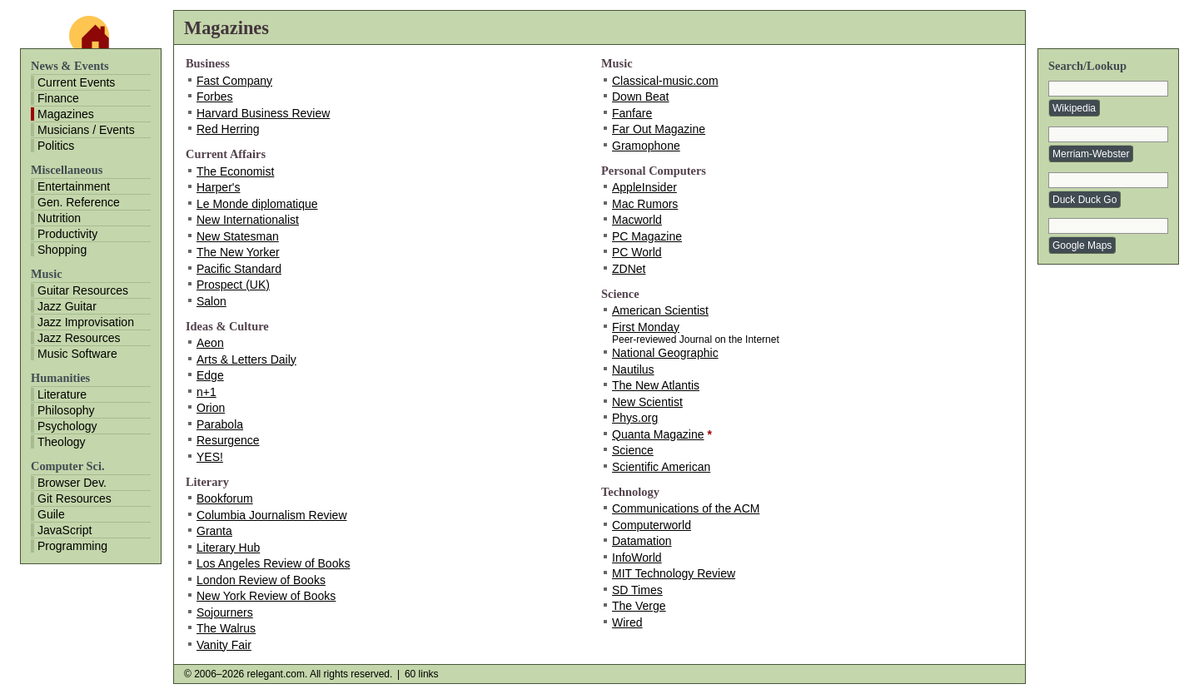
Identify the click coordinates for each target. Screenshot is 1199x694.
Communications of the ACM (685, 508)
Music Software (77, 353)
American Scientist (660, 310)
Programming (72, 546)
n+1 (206, 392)
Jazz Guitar (67, 306)
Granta (214, 531)
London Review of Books (261, 580)
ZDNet (628, 268)
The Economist (235, 171)
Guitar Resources (82, 290)
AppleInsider (644, 187)
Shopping (62, 249)
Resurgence (228, 440)
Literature (62, 394)
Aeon (210, 342)
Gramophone (646, 145)
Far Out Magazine (658, 129)
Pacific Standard (239, 268)
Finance (58, 98)
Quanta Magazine (658, 434)
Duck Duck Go (1084, 200)
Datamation (642, 541)
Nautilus (633, 369)
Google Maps (1082, 245)
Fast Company (234, 80)
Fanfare (632, 113)
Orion (211, 407)
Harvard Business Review (263, 113)
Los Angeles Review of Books (273, 563)
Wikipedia (1074, 108)
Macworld (637, 219)
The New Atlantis (655, 385)
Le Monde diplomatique (257, 204)
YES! (210, 456)
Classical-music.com (665, 80)
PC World (637, 252)
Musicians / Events (86, 129)
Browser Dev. (72, 482)
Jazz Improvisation (85, 322)
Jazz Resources (79, 338)
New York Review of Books (266, 595)
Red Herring (228, 129)
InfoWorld (637, 557)
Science (633, 450)
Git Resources (74, 498)
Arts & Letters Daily (246, 359)
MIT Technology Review (673, 573)
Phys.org (635, 417)
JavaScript (64, 530)
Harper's (218, 187)
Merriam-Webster (1090, 154)
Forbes (215, 96)
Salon (211, 301)
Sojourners (225, 612)
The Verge (639, 605)
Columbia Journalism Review (272, 515)
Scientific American (661, 466)
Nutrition (59, 218)
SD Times (637, 590)
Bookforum (225, 498)
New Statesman (238, 236)
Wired (627, 622)
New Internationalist (248, 219)
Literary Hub (228, 547)
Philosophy (66, 410)
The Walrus (226, 628)
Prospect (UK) (233, 284)
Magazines (65, 114)
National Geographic (665, 352)
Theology (61, 442)
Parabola (220, 424)
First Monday (645, 327)
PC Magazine (647, 236)
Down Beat (640, 96)
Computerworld (651, 525)
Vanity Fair (224, 645)
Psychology (67, 426)
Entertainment (73, 186)
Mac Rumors (645, 204)
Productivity (67, 233)
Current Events (76, 82)
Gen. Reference (78, 202)
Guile (51, 514)
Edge (210, 375)
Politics (55, 145)
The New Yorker (238, 252)
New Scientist (647, 402)
